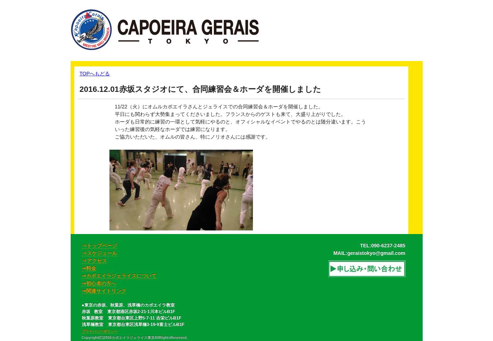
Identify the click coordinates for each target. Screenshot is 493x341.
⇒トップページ (99, 245)
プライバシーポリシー (100, 331)
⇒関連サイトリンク (104, 291)
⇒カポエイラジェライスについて (119, 276)
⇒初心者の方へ (99, 283)
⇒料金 (89, 268)
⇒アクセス (94, 260)
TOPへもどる (95, 73)
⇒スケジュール (99, 253)
